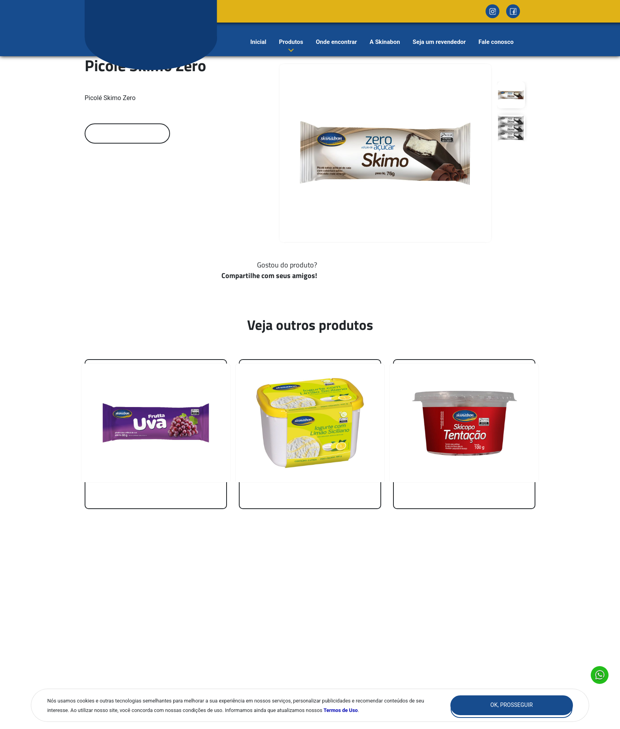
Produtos (291, 41)
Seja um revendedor (439, 41)
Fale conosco (496, 41)
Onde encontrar (336, 41)
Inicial (258, 41)
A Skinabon (385, 41)
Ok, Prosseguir (511, 705)
